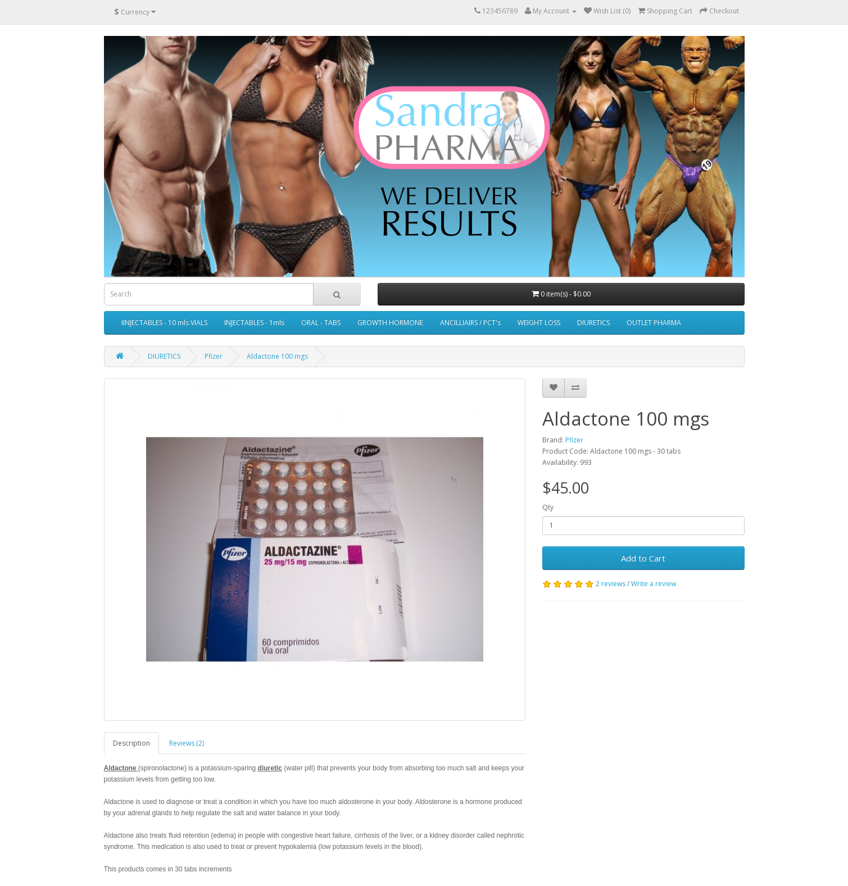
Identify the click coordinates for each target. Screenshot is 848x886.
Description (131, 743)
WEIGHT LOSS (539, 322)
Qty (548, 507)
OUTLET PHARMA (654, 322)
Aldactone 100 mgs (277, 356)
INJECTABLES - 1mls (254, 322)
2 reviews (610, 583)
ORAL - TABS (321, 322)
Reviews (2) (186, 743)
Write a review (653, 583)
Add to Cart (643, 558)
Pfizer (214, 356)
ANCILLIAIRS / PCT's (470, 322)
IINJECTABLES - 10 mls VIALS (164, 322)
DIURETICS (593, 322)
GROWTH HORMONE (390, 322)
